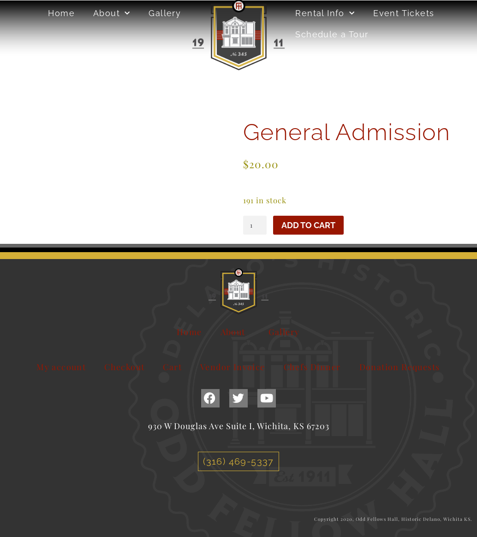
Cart (172, 366)
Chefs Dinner (312, 366)
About (111, 13)
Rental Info (325, 13)
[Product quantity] (255, 225)
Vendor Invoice (232, 366)
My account (61, 366)
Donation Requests (399, 366)
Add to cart (308, 225)
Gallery (165, 13)
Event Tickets (403, 13)
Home (61, 13)
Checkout (124, 366)
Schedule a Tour (331, 34)
